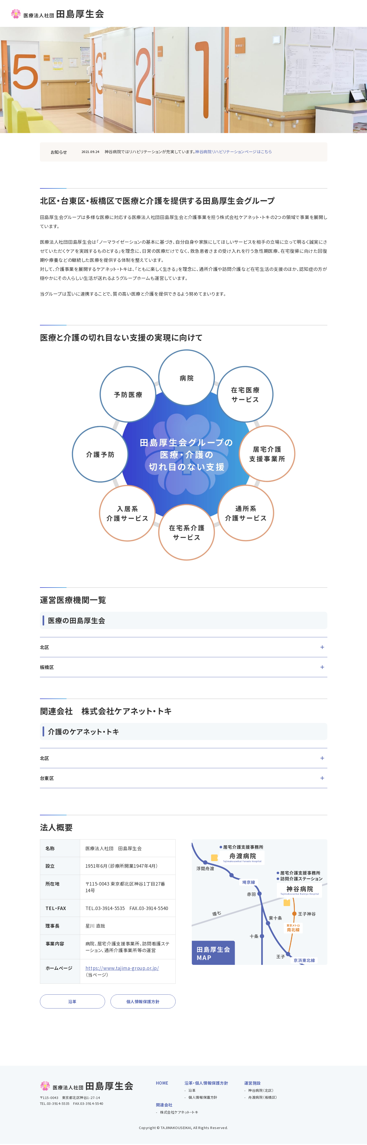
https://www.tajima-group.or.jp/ (122, 968)
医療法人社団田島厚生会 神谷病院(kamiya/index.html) (199, 152)
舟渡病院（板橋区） (263, 1098)
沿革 (72, 1002)
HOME (162, 1084)
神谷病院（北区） (261, 1091)
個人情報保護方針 (143, 1002)
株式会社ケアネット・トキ (179, 1113)
